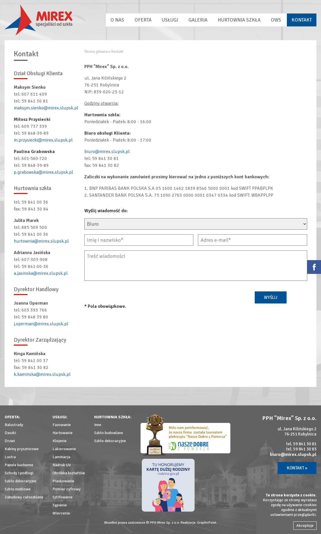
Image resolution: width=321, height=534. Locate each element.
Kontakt (301, 20)
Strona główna (96, 51)
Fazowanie (61, 424)
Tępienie (59, 505)
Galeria (197, 20)
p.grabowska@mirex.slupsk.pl (43, 172)
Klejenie (59, 440)
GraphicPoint (206, 523)
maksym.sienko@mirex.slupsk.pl (46, 108)
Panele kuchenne (19, 465)
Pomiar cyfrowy (66, 489)
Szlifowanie (62, 497)
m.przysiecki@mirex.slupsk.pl (43, 140)
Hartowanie (62, 432)
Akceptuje (305, 525)
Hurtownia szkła (239, 20)
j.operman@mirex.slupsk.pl (41, 324)
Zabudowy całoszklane (24, 497)
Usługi (170, 20)
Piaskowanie (63, 481)
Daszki (10, 432)
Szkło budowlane (108, 432)
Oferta (143, 20)
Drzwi (10, 440)
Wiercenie (61, 513)
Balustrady (14, 424)
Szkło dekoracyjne (20, 481)
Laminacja (61, 456)
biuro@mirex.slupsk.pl (107, 151)
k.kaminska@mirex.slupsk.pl (42, 374)
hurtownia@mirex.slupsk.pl (41, 241)
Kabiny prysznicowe (22, 448)
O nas (117, 20)
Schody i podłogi (19, 473)
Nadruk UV (61, 465)
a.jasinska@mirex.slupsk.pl (41, 273)
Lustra (10, 456)
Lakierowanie (64, 448)
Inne (97, 424)
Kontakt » (297, 468)
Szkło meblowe (18, 489)
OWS (276, 20)
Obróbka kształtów (68, 473)
